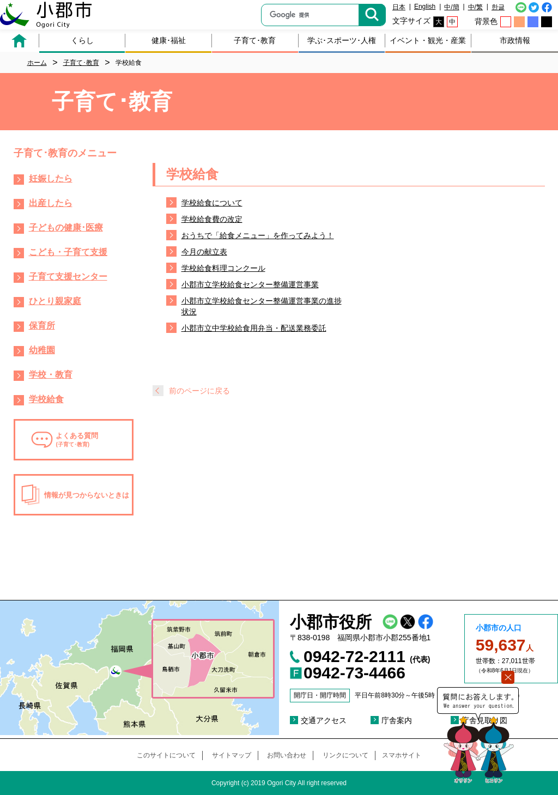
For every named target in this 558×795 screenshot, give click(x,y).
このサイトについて (166, 755)
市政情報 (515, 40)
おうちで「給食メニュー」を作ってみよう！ (257, 235)
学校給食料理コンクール (223, 268)
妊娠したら (50, 178)
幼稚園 (42, 350)
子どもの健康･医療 (66, 227)
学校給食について (211, 202)
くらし (82, 40)
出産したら (50, 203)
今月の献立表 (204, 251)
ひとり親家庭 (55, 301)
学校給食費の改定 (211, 219)
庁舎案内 (396, 720)
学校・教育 (50, 374)
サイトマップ (231, 755)
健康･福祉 (168, 40)
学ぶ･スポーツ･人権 (341, 40)
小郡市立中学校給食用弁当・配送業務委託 (253, 328)
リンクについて (345, 755)
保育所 (42, 325)
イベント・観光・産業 (428, 40)
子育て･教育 (255, 40)
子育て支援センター (68, 276)
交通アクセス (324, 720)
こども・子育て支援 (68, 252)
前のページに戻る (199, 390)
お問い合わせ (286, 755)
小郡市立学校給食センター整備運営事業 (250, 284)
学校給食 (46, 399)
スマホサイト (401, 755)
